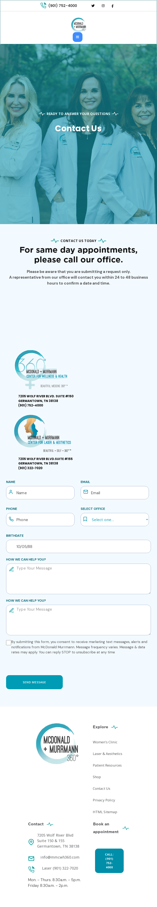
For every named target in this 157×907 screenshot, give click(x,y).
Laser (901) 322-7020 (60, 868)
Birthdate (15, 535)
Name (10, 482)
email (85, 482)
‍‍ (46, 400)
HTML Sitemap (105, 812)
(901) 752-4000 (62, 5)
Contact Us (101, 788)
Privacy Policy (104, 800)
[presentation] (37, 664)
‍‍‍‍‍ (45, 463)
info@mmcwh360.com (59, 857)
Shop (97, 776)
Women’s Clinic (105, 742)
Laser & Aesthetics (107, 753)
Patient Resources (107, 765)
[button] (77, 37)
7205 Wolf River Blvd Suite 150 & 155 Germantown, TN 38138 (58, 841)
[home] (78, 25)
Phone (11, 509)
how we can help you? (26, 559)
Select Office (93, 509)
